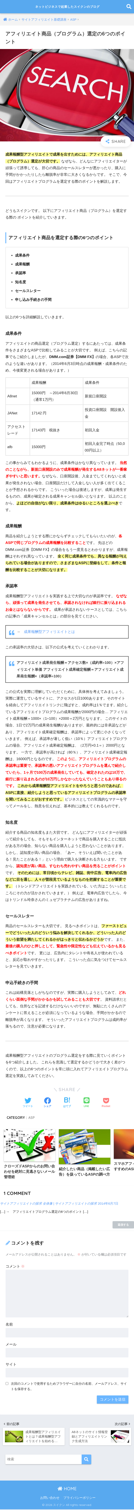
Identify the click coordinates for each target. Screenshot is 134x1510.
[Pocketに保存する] (106, 1103)
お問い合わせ (49, 1498)
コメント (15, 1267)
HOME (67, 1489)
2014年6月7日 (113, 1204)
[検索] (86, 1460)
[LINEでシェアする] (87, 1103)
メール (11, 1345)
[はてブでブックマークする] (67, 1103)
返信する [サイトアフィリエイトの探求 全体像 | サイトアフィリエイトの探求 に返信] (123, 1225)
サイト (11, 1365)
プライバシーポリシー (79, 1498)
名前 (9, 1325)
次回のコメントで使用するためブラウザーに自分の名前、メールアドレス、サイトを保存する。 (69, 1386)
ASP (31, 1117)
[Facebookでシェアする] (47, 1103)
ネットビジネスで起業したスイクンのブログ (67, 6)
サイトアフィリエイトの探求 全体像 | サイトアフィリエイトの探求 (51, 1204)
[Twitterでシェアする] (28, 1103)
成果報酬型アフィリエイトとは (49, 632)
